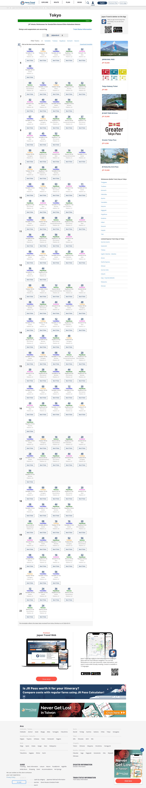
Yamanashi (50, 739)
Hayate (103, 230)
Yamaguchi (107, 746)
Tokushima (23, 753)
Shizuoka (80, 739)
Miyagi (43, 732)
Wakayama (52, 746)
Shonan (103, 286)
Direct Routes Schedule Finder (50, 782)
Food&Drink (55, 766)
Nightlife (64, 766)
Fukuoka (75, 753)
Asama (103, 198)
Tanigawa (104, 182)
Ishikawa (36, 739)
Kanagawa (116, 732)
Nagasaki (88, 753)
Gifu (74, 739)
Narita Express (105, 262)
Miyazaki (110, 753)
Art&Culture (23, 769)
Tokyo (108, 732)
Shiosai (103, 266)
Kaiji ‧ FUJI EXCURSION (107, 278)
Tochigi (82, 732)
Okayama (90, 746)
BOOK (79, 2)
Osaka (33, 746)
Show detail (46, 679)
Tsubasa (54, 41)
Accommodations (47, 769)
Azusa (103, 258)
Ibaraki (75, 732)
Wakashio (104, 282)
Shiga (21, 746)
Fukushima (64, 732)
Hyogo (40, 746)
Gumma (88, 732)
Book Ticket (30, 60)
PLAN (68, 2)
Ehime (38, 753)
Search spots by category (37, 779)
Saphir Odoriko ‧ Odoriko (108, 254)
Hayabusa (62, 41)
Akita (48, 732)
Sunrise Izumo (105, 242)
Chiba (102, 732)
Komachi (70, 41)
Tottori (75, 746)
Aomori (30, 732)
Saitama (96, 732)
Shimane (82, 746)
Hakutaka (104, 194)
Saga (82, 753)
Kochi (44, 753)
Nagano (58, 739)
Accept (19, 782)
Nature (48, 766)
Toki (102, 234)
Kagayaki (103, 210)
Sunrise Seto (105, 270)
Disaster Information (79, 766)
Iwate (36, 732)
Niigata (22, 739)
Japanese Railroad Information (56, 779)
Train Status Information (82, 29)
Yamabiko (48, 41)
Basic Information (32, 766)
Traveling (22, 766)
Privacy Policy (11, 777)
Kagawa (31, 753)
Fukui (43, 739)
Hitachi (103, 274)
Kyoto (27, 746)
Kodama (103, 218)
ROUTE (56, 2)
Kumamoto (97, 753)
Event (38, 769)
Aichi (87, 739)
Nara (45, 746)
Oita (104, 753)
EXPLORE (45, 2)
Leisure (42, 766)
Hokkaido (23, 732)
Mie (92, 739)
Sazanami (104, 246)
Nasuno (76, 41)
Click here (128, 781)
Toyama (29, 739)
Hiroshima (98, 746)
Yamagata (56, 732)
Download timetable (86, 44)
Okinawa (75, 756)
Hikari (103, 222)
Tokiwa (103, 250)
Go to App (123, 3)
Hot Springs (57, 769)
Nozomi (103, 226)
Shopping (32, 769)
